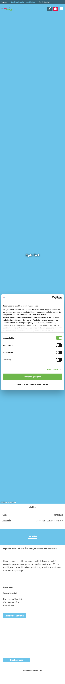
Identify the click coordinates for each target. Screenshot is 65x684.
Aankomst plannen (15, 615)
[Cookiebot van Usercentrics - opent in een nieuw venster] (52, 297)
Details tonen (52, 369)
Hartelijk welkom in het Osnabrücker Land (23, 2)
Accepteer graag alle (32, 377)
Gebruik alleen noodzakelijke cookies (32, 384)
